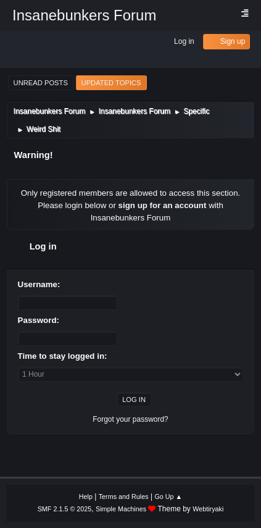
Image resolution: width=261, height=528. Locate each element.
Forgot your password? (130, 419)
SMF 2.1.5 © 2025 (65, 509)
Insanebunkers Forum (84, 15)
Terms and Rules (124, 496)
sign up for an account (162, 205)
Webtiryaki (208, 509)
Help (86, 496)
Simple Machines (121, 509)
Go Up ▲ (168, 496)
